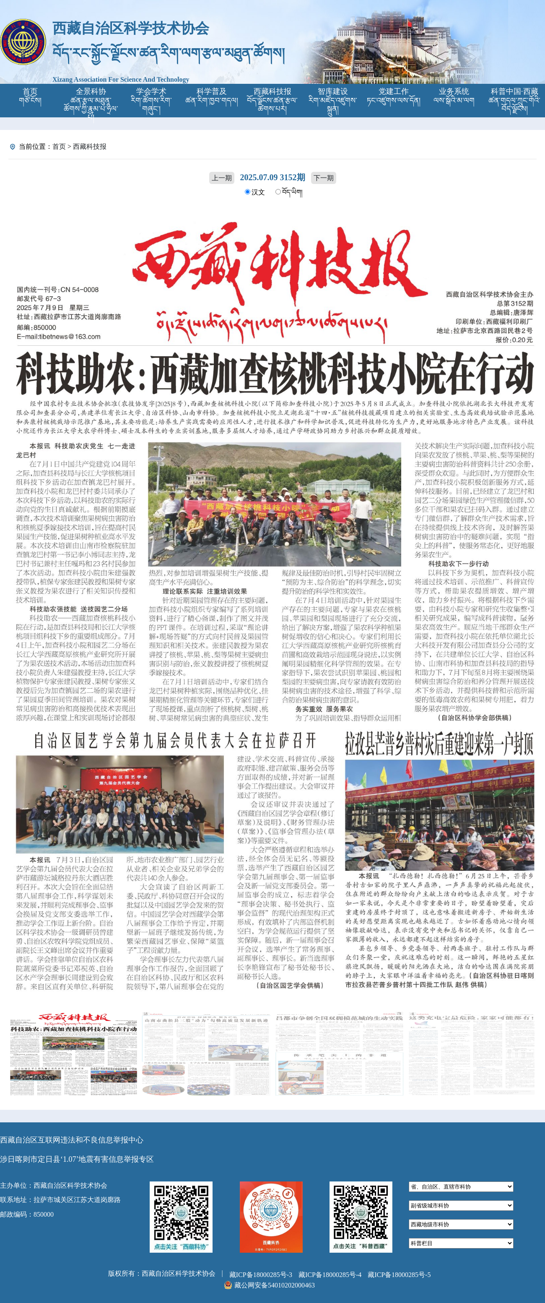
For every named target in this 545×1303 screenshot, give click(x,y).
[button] (526, 609)
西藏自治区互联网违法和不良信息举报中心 (71, 1140)
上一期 (222, 177)
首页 (59, 146)
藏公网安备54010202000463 (274, 1285)
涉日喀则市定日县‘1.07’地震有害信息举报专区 (77, 1159)
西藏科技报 (89, 146)
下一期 (324, 177)
